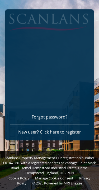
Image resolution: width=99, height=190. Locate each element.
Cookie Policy (18, 178)
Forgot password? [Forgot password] (49, 116)
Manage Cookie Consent (54, 178)
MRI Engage (73, 183)
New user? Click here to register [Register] (49, 131)
